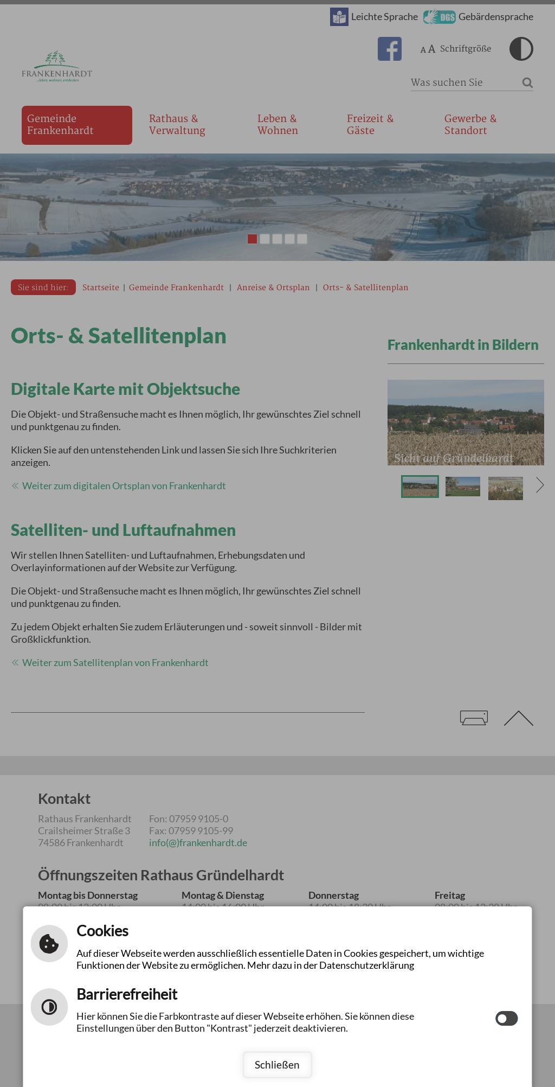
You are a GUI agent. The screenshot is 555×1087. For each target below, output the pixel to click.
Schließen (277, 1064)
